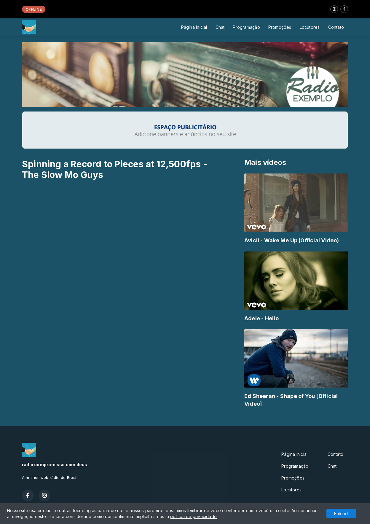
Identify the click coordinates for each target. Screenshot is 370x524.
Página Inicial (194, 27)
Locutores (310, 27)
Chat (220, 27)
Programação (246, 27)
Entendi (341, 513)
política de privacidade (193, 516)
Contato (336, 27)
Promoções (279, 27)
